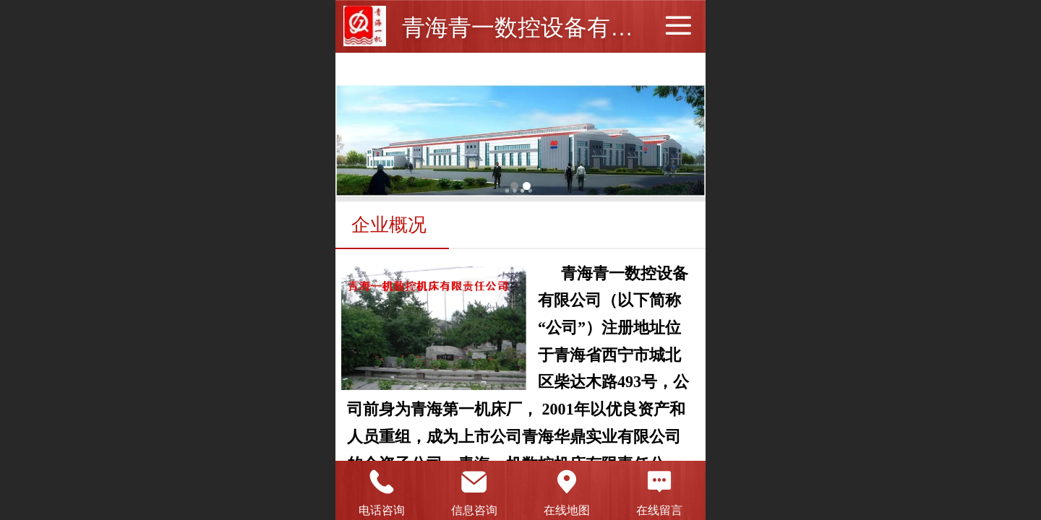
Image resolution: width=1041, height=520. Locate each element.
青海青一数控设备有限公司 (541, 27)
